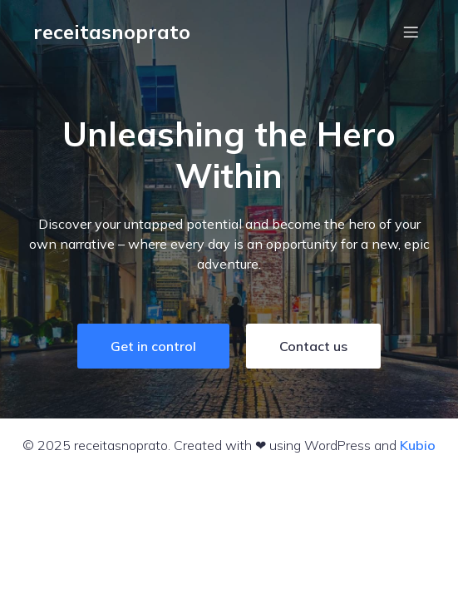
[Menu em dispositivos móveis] (410, 31)
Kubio (418, 445)
